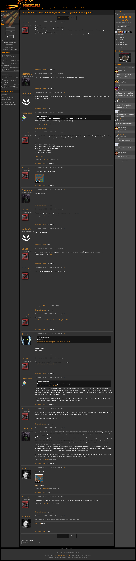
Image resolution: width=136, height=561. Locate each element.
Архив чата (125, 161)
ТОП (64, 8)
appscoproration (11, 104)
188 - (120, 42)
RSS (81, 8)
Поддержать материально (9, 14)
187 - (122, 44)
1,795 (12, 102)
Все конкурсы (58, 8)
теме (50, 254)
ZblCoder (26, 22)
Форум (68, 8)
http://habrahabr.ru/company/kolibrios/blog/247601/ (51, 320)
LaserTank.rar (39, 156)
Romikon (26, 334)
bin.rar (39, 485)
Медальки (4, 20)
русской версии (59, 555)
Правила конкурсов (47, 8)
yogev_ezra (27, 112)
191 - (120, 37)
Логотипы (4, 19)
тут (79, 213)
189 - (120, 41)
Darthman (27, 73)
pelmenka (26, 468)
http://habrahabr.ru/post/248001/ (45, 364)
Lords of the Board (125, 18)
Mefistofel (26, 93)
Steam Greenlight (6, 15)
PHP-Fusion (67, 555)
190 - (120, 39)
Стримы (85, 8)
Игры (72, 8)
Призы (77, 8)
